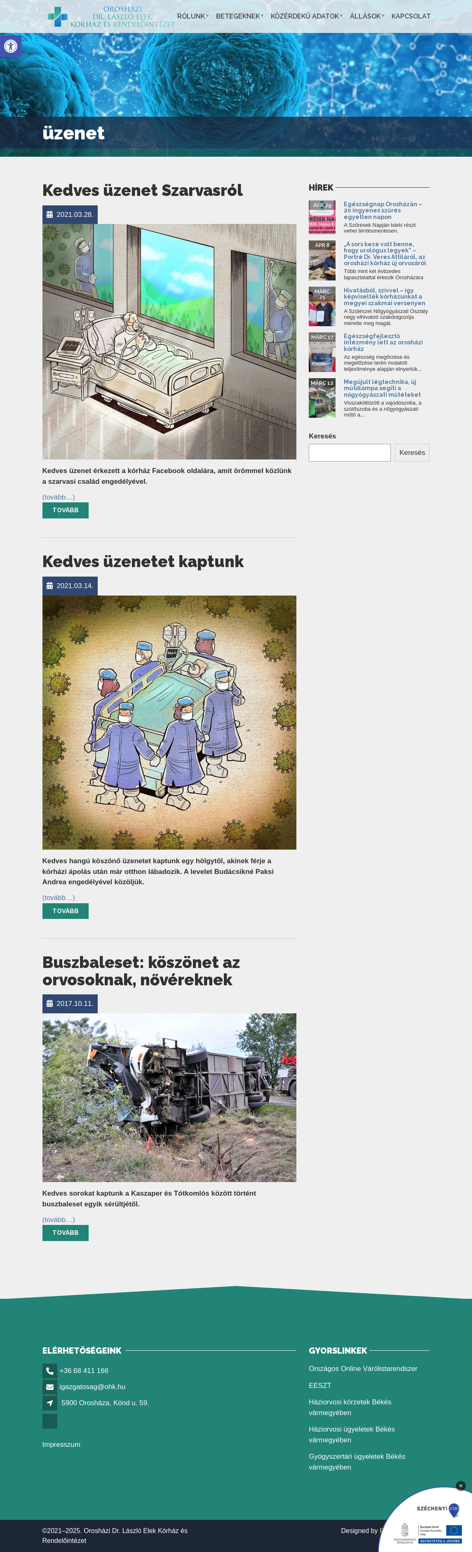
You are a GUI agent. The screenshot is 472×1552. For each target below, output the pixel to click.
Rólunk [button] (191, 16)
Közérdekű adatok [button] (305, 16)
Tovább (65, 510)
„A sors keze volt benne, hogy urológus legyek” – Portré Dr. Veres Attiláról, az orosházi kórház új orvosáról (385, 253)
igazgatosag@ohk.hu (93, 1387)
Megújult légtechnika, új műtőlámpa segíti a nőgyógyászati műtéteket (382, 388)
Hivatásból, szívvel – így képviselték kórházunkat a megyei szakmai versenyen (384, 296)
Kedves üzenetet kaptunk (143, 561)
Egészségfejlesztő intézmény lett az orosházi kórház (383, 342)
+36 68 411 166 (84, 1371)
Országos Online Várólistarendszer (363, 1369)
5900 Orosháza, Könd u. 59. (105, 1403)
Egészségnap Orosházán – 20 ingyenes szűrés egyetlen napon (383, 210)
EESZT (320, 1385)
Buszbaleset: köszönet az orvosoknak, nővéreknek (141, 971)
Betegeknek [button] (238, 16)
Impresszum (61, 1444)
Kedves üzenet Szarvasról (142, 190)
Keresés (322, 436)
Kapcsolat (411, 16)
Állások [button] (365, 16)
